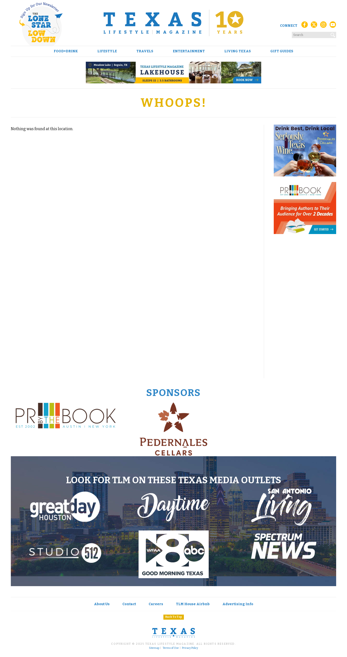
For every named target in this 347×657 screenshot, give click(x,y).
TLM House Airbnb (193, 604)
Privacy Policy (190, 648)
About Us (102, 604)
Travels (144, 51)
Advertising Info (237, 604)
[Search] (333, 34)
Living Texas (237, 51)
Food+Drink (66, 51)
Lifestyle (107, 51)
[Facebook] (304, 26)
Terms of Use (171, 648)
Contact (129, 604)
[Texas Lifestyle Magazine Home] (173, 23)
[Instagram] (323, 26)
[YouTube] (332, 26)
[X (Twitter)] (314, 26)
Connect (288, 26)
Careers (156, 604)
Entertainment (189, 51)
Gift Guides (281, 51)
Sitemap (154, 648)
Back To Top (173, 616)
